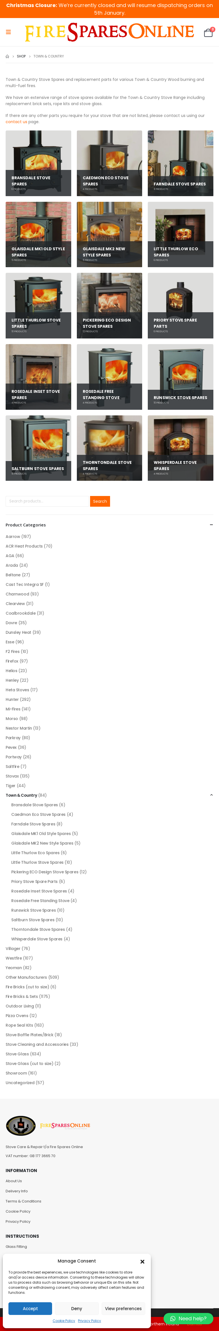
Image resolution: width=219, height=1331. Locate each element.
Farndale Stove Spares (33, 824)
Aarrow (13, 536)
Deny (76, 1309)
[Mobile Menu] (10, 32)
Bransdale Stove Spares (34, 805)
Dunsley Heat (18, 632)
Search (100, 501)
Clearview (15, 603)
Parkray (13, 738)
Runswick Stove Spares (33, 910)
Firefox (12, 661)
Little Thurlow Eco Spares (35, 853)
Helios (11, 671)
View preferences (123, 1309)
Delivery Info (17, 1191)
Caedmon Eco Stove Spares (38, 814)
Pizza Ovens (17, 1015)
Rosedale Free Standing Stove (40, 900)
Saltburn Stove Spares (32, 920)
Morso (12, 718)
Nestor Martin (19, 728)
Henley (12, 680)
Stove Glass (17, 1054)
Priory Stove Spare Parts (34, 881)
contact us (16, 122)
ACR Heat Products (24, 546)
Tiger (10, 786)
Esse (10, 642)
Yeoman (14, 968)
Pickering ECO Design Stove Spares (44, 872)
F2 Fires (13, 651)
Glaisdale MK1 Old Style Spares (41, 833)
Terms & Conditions (23, 1201)
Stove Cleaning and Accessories (37, 1044)
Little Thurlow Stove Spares (37, 862)
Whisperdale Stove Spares (36, 939)
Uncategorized (20, 1083)
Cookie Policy (64, 1320)
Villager (13, 948)
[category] (38, 163)
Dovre (11, 623)
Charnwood (17, 594)
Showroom (16, 1073)
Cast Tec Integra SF (25, 584)
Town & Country (21, 795)
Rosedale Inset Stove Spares (39, 891)
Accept (30, 1309)
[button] (142, 1261)
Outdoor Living (20, 1006)
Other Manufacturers (26, 977)
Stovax (12, 776)
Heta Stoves (17, 690)
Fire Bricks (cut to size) (27, 987)
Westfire (14, 958)
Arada (12, 565)
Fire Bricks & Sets (22, 996)
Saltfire (12, 766)
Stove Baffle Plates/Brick (29, 1035)
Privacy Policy (89, 1320)
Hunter (12, 699)
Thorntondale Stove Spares (38, 929)
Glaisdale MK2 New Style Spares (42, 843)
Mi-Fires (13, 709)
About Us (14, 1181)
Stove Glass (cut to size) (29, 1063)
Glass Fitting (16, 1246)
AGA (10, 556)
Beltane (13, 575)
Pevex (11, 747)
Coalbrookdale (21, 613)
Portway (14, 757)
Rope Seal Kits (19, 1025)
